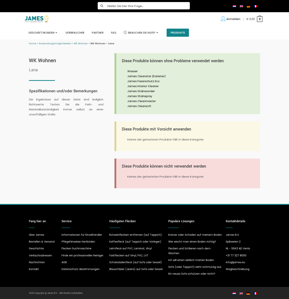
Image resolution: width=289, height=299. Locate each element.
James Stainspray (139, 96)
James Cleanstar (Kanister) (146, 76)
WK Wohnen (81, 43)
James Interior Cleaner (143, 86)
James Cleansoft (139, 106)
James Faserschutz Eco (143, 81)
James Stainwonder (141, 91)
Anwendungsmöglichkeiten (55, 43)
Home (32, 43)
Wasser (132, 71)
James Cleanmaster (141, 101)
